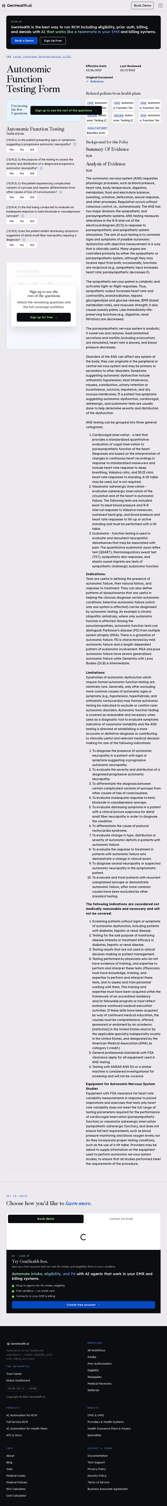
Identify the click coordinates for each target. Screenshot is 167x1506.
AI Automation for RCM (21, 1415)
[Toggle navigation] (160, 5)
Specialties (94, 1435)
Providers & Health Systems (105, 1422)
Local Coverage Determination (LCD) (42, 56)
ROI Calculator (16, 1489)
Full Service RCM (17, 1422)
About (10, 1456)
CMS (8, 56)
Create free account (81, 1305)
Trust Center (14, 1374)
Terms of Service (98, 1482)
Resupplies (94, 1377)
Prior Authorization (99, 1363)
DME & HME (95, 1415)
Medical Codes (16, 1475)
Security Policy (96, 1475)
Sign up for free (41, 317)
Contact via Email (121, 1219)
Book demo (45, 1219)
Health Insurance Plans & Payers (109, 1428)
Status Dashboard (18, 1380)
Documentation (97, 1456)
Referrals (93, 1390)
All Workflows (96, 1350)
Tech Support (96, 1462)
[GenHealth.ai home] (17, 1344)
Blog (9, 1462)
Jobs (9, 1469)
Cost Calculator (16, 1495)
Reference (94, 81)
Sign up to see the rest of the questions (63, 110)
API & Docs (14, 1435)
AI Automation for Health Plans (26, 1428)
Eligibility (93, 1370)
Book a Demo (24, 40)
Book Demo (142, 5)
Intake (91, 1357)
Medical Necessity (99, 1383)
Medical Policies (16, 1482)
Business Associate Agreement (107, 1489)
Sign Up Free (53, 40)
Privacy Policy (96, 1469)
